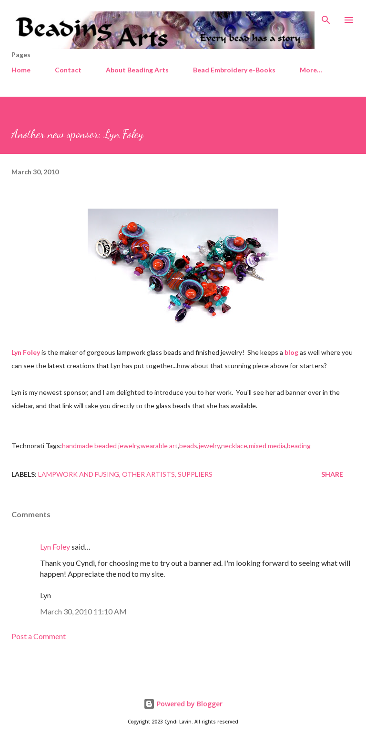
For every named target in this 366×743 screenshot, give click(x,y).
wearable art (159, 446)
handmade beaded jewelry (100, 446)
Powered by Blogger (183, 703)
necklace (234, 446)
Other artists (148, 474)
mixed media (267, 446)
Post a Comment (38, 636)
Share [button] (332, 474)
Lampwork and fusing (78, 474)
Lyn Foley (55, 546)
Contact (68, 70)
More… (311, 70)
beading (299, 446)
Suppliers (195, 474)
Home (20, 70)
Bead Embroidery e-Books (234, 70)
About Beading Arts (137, 70)
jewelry (209, 446)
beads (188, 446)
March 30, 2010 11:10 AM (83, 611)
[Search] (326, 17)
